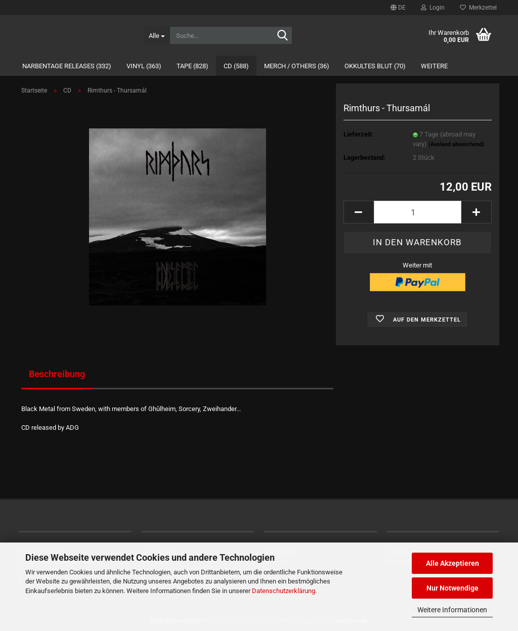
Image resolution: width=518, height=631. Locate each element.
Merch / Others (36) (296, 66)
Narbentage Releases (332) (66, 66)
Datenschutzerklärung (283, 591)
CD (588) (236, 66)
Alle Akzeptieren (452, 563)
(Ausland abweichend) (456, 144)
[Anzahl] (417, 212)
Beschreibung (57, 374)
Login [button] (433, 7)
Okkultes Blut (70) (375, 66)
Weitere (434, 66)
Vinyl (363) (143, 66)
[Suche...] (156, 35)
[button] (398, 7)
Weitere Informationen (452, 610)
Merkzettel (478, 7)
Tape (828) (192, 66)
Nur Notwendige (452, 588)
